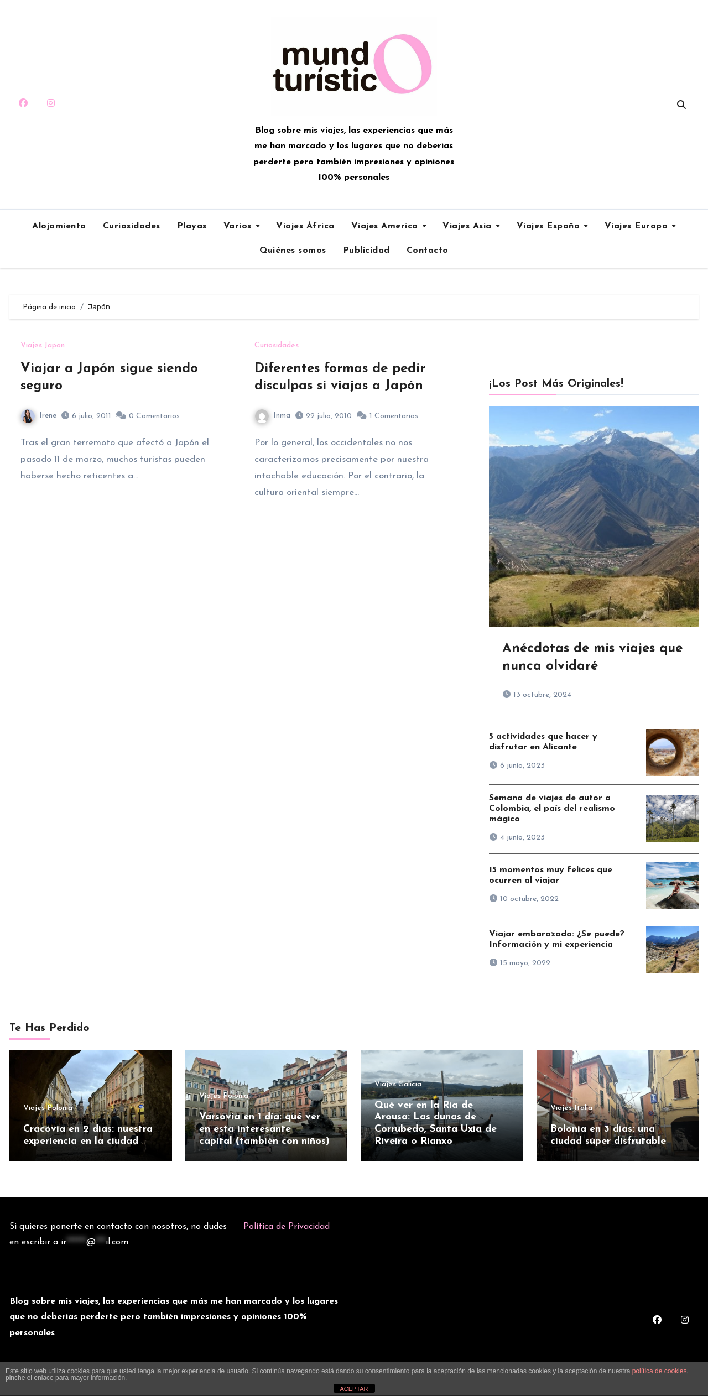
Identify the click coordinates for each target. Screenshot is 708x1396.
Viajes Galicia (397, 1084)
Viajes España (550, 226)
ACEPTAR (354, 1388)
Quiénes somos (292, 250)
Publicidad (366, 250)
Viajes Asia (468, 226)
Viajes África (305, 226)
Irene (38, 415)
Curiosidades (131, 226)
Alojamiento (59, 226)
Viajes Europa (638, 226)
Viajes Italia (571, 1108)
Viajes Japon (42, 346)
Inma (272, 415)
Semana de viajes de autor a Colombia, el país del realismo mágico (552, 809)
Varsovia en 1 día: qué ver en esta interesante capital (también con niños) (264, 1129)
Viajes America (386, 226)
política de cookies (659, 1371)
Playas (192, 226)
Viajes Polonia (47, 1108)
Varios (239, 226)
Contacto (428, 250)
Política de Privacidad (286, 1224)
